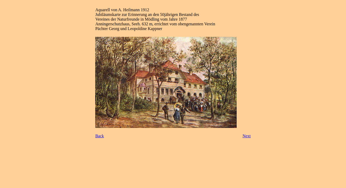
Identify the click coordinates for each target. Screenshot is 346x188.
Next (246, 136)
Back (99, 136)
